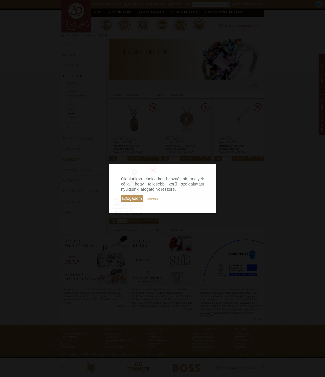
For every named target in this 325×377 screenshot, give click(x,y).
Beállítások (152, 199)
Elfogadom (132, 198)
